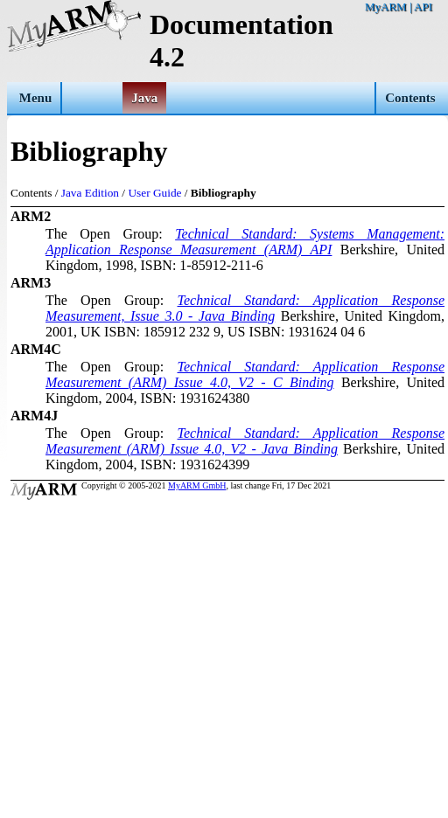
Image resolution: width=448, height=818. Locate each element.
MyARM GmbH (197, 485)
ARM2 (30, 216)
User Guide (154, 192)
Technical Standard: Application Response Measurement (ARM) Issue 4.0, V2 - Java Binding (245, 441)
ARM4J (34, 415)
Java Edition (90, 192)
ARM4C (35, 349)
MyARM (386, 6)
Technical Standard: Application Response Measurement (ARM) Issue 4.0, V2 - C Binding (245, 374)
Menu (35, 98)
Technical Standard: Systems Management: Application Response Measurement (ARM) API (245, 241)
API (423, 6)
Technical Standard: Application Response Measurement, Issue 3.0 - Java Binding (245, 308)
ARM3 (30, 282)
